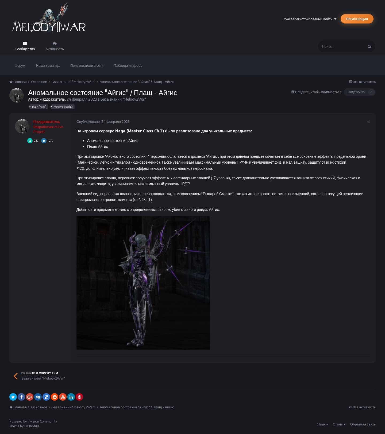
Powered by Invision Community (33, 421)
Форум (20, 65)
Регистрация (357, 19)
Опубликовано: (102, 121)
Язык (322, 424)
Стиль (339, 424)
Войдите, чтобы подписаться (318, 92)
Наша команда (48, 65)
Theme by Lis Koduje (24, 426)
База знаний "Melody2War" (124, 99)
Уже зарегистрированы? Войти (310, 19)
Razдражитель (52, 99)
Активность (55, 49)
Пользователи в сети (86, 65)
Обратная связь (363, 424)
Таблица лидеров (128, 65)
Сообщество (25, 49)
